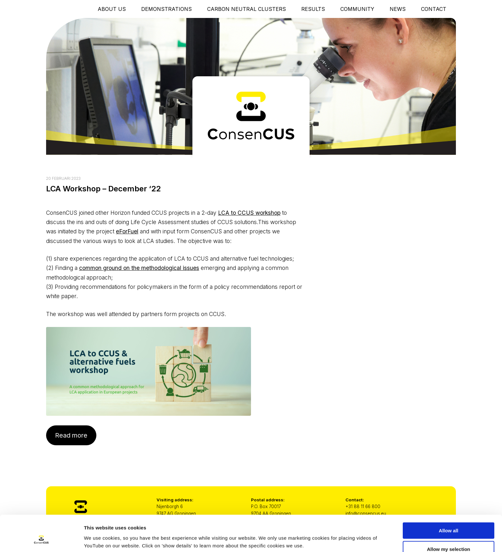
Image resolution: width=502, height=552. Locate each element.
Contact (433, 9)
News (398, 9)
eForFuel (127, 231)
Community (357, 9)
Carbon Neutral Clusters (246, 9)
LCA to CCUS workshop (249, 212)
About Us (112, 9)
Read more (71, 435)
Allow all (448, 498)
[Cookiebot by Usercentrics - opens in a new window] (41, 539)
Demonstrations (166, 9)
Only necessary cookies (448, 536)
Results (313, 9)
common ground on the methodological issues (139, 267)
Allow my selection (448, 517)
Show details (336, 534)
